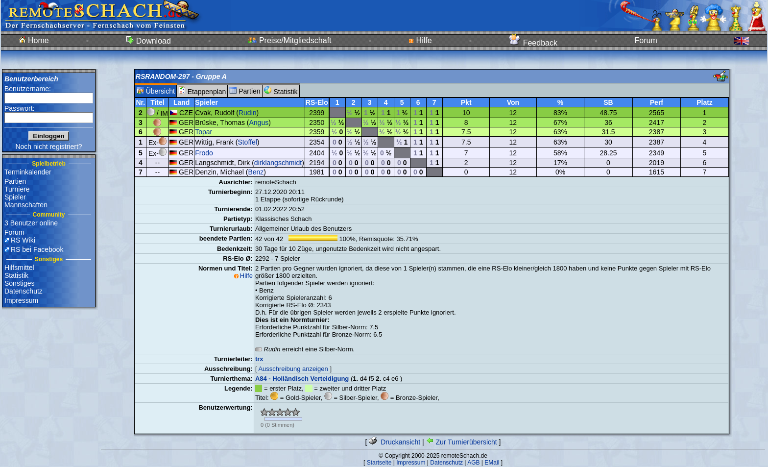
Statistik (16, 275)
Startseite (379, 462)
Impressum (21, 300)
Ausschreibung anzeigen (293, 368)
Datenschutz (23, 291)
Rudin (248, 113)
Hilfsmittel (19, 267)
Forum (646, 40)
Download (148, 41)
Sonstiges (19, 283)
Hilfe (420, 40)
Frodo (204, 153)
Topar (203, 132)
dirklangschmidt (278, 163)
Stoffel (247, 142)
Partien (15, 181)
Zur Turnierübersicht (461, 442)
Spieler (15, 197)
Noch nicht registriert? (48, 146)
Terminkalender (27, 172)
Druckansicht (394, 442)
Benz (256, 172)
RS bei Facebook (37, 249)
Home (34, 40)
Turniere (17, 189)
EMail (491, 462)
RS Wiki (23, 240)
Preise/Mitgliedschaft (289, 40)
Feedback (533, 43)
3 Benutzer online (31, 223)
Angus (259, 122)
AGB (473, 462)
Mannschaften (26, 205)
